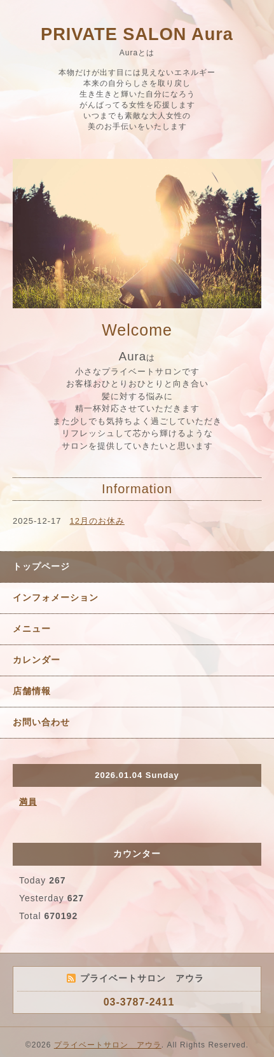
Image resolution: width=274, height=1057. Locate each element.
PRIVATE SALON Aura (137, 34)
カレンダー (36, 660)
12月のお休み (97, 521)
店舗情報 (32, 691)
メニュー (32, 629)
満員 (28, 802)
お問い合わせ (41, 722)
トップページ (41, 566)
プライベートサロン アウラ (107, 1044)
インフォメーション (56, 597)
